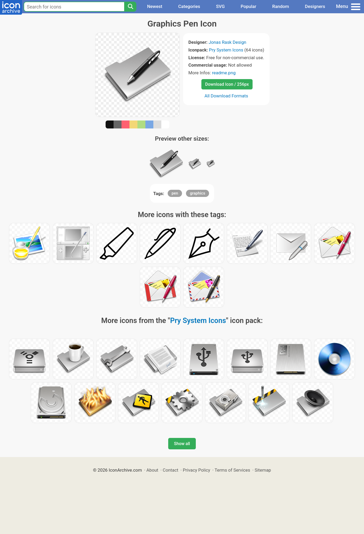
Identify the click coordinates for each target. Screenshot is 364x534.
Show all (182, 443)
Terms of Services (232, 470)
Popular (248, 6)
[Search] (130, 7)
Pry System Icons (226, 50)
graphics (197, 193)
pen (175, 193)
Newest (154, 6)
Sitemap (263, 470)
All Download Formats (226, 95)
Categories (189, 6)
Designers (315, 6)
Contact (170, 470)
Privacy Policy (196, 470)
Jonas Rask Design (227, 42)
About (152, 470)
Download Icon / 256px (227, 84)
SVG (220, 6)
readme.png (224, 72)
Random (280, 6)
